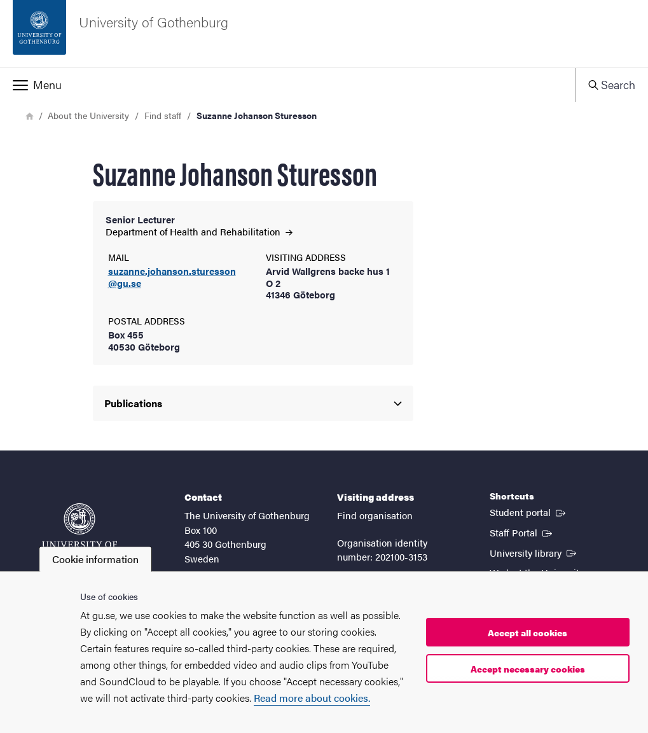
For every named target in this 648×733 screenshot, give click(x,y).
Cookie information (95, 559)
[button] (287, 84)
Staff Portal (522, 532)
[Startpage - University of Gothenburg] (324, 33)
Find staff (162, 115)
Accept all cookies (527, 632)
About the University (88, 115)
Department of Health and (199, 231)
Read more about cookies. (312, 697)
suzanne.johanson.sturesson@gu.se (172, 277)
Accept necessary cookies (528, 668)
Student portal (529, 512)
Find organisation (375, 515)
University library (534, 552)
